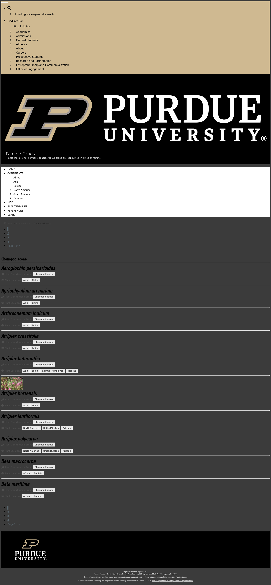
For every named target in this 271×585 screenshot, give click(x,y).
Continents (15, 173)
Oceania (18, 198)
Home (11, 169)
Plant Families (17, 206)
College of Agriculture (212, 85)
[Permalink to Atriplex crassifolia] (20, 335)
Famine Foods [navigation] (20, 154)
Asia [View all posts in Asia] (25, 280)
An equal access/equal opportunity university (124, 577)
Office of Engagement (30, 69)
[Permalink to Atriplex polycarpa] (19, 438)
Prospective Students (29, 56)
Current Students (27, 40)
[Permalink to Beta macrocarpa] (18, 461)
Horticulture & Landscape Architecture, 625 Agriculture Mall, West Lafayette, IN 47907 (142, 574)
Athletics (21, 44)
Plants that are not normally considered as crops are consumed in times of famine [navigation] (53, 158)
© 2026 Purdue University (94, 577)
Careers (21, 52)
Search (12, 215)
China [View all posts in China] (35, 280)
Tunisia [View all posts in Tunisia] (38, 473)
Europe (17, 186)
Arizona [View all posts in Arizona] (67, 428)
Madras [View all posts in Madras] (72, 370)
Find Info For (15, 21)
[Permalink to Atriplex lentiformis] (20, 415)
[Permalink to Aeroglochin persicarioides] (28, 267)
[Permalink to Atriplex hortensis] (135, 383)
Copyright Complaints (154, 577)
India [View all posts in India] (35, 325)
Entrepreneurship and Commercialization (42, 65)
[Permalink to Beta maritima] (15, 483)
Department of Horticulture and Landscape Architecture (232, 89)
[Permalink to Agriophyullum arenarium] (27, 290)
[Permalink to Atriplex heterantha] (20, 358)
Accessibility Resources (183, 580)
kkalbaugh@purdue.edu (162, 580)
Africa (16, 177)
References (15, 210)
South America (22, 194)
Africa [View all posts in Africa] (26, 473)
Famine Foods (181, 577)
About (20, 48)
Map (10, 202)
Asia (15, 181)
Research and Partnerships (33, 60)
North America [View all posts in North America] (31, 428)
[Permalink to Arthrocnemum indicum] (25, 313)
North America (22, 190)
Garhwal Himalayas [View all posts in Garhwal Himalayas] (52, 370)
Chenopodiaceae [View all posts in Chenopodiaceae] (44, 274)
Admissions (23, 36)
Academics (23, 31)
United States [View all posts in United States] (51, 428)
